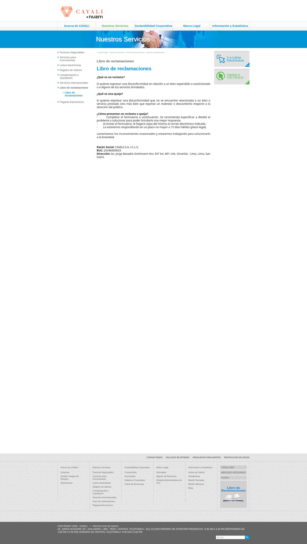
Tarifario (225, 477)
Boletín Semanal (196, 480)
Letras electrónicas (70, 65)
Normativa (161, 472)
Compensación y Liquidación (69, 76)
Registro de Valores (71, 70)
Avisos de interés (196, 472)
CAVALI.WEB (227, 467)
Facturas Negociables (72, 52)
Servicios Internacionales (74, 82)
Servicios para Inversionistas (68, 59)
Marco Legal (191, 25)
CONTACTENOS (154, 457)
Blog (190, 488)
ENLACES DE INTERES (177, 457)
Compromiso (131, 472)
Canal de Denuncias (134, 484)
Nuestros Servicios (115, 25)
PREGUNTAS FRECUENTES (207, 457)
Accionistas (130, 476)
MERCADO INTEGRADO (233, 472)
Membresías (67, 483)
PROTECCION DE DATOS (236, 457)
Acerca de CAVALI (76, 25)
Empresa (65, 472)
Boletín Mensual (196, 484)
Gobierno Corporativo (135, 480)
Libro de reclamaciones (74, 87)
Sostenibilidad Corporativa (153, 25)
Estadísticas (194, 476)
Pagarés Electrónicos (72, 101)
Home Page (103, 52)
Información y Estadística (230, 25)
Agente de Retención (166, 476)
